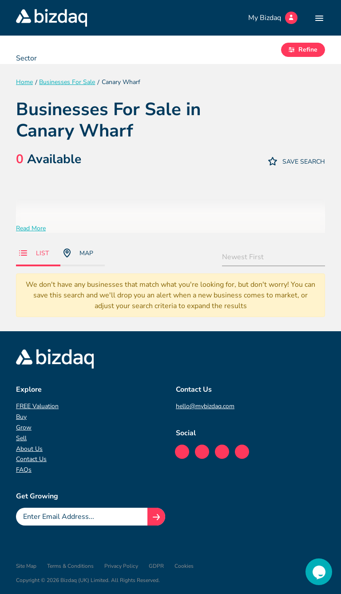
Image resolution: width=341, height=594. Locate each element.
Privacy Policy (121, 566)
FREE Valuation (37, 406)
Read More (31, 228)
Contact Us (31, 459)
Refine (303, 49)
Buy (21, 417)
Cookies (184, 566)
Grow (24, 427)
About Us (29, 449)
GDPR (156, 566)
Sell (21, 438)
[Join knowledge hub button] (156, 517)
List (34, 253)
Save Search (296, 161)
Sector (26, 58)
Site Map (26, 566)
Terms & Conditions (70, 566)
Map (78, 253)
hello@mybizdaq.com (205, 406)
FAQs (24, 470)
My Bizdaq (272, 18)
